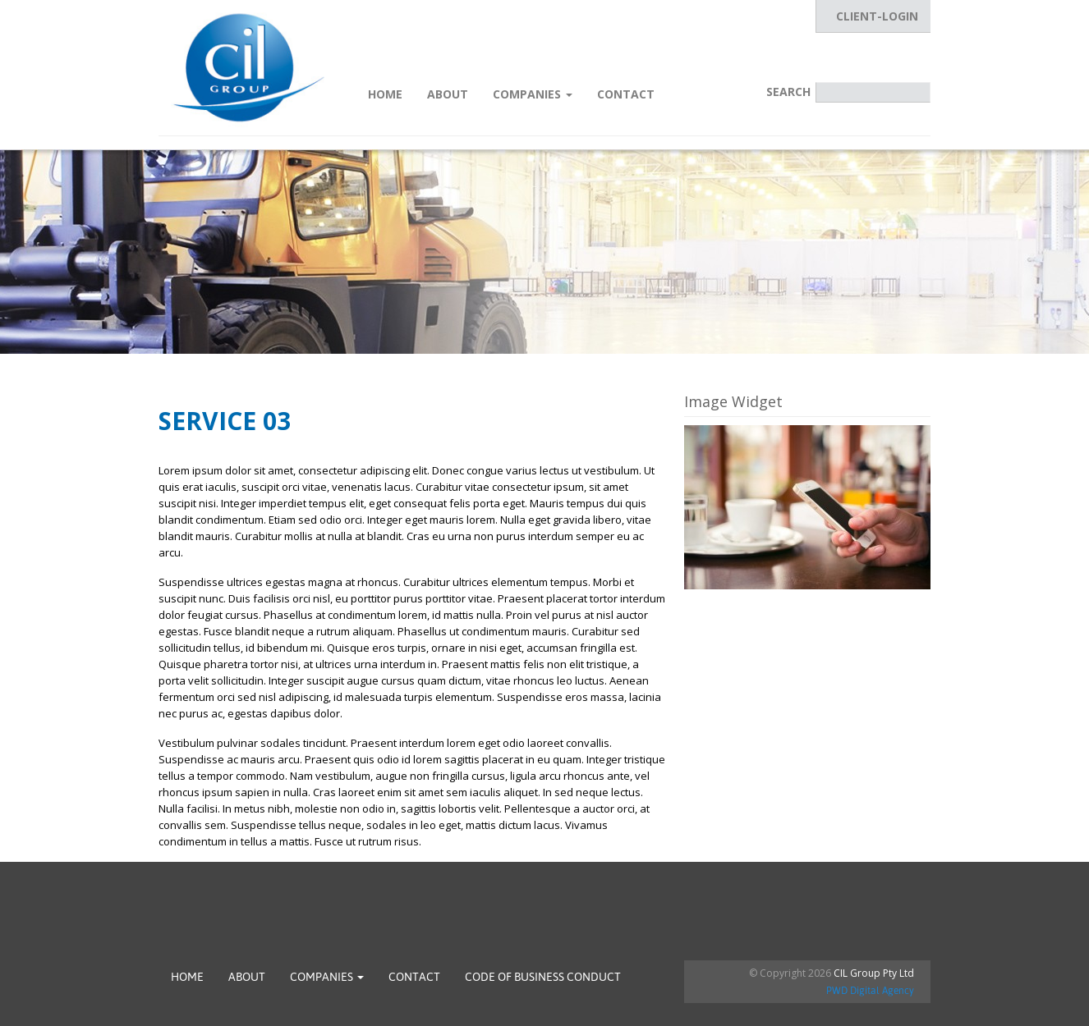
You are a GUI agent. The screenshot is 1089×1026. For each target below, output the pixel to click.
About (447, 94)
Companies (532, 94)
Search (788, 91)
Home (385, 94)
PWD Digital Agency (870, 990)
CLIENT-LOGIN (877, 16)
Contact (626, 94)
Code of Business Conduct (543, 976)
